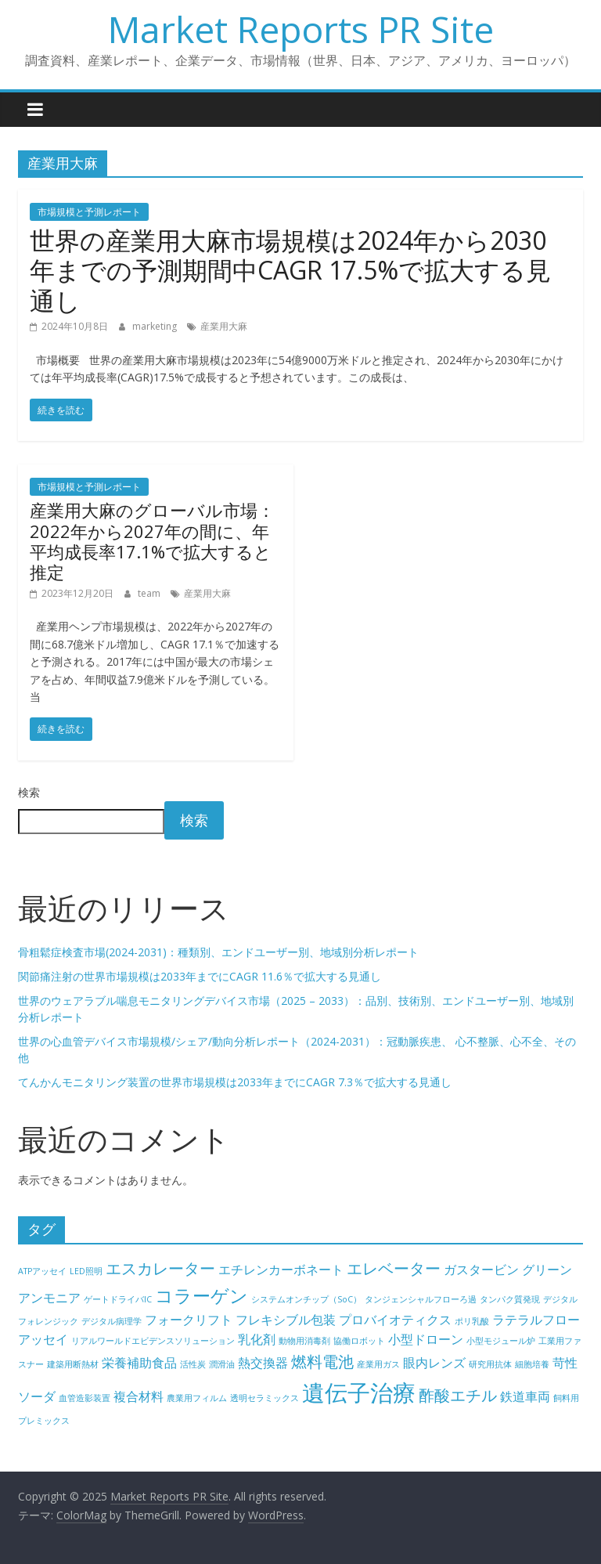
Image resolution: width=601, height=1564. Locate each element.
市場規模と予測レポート (89, 212)
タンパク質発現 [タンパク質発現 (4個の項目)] (510, 1299)
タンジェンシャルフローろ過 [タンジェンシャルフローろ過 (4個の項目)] (421, 1299)
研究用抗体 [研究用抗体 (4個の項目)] (490, 1364)
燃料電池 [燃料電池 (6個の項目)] (322, 1361)
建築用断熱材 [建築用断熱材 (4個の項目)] (73, 1364)
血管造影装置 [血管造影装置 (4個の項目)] (84, 1397)
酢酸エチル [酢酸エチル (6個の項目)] (458, 1395)
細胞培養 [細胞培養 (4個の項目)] (532, 1364)
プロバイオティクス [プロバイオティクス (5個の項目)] (395, 1319)
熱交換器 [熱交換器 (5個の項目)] (263, 1362)
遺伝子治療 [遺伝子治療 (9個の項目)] (359, 1392)
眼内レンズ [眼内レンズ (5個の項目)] (434, 1362)
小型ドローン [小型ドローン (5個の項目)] (425, 1339)
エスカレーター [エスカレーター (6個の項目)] (160, 1268)
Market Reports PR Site (301, 29)
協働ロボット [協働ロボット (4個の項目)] (359, 1340)
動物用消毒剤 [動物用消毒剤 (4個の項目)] (304, 1340)
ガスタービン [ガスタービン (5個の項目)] (481, 1269)
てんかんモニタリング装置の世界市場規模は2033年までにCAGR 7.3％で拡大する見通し (235, 1082)
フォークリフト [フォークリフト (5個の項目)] (188, 1319)
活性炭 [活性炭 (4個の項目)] (193, 1364)
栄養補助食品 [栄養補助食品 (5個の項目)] (139, 1362)
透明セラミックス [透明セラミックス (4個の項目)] (264, 1397)
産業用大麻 (223, 326)
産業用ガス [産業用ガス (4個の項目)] (378, 1364)
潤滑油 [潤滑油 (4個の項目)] (222, 1364)
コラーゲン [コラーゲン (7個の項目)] (201, 1295)
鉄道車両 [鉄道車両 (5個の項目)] (525, 1396)
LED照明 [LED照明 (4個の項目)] (86, 1271)
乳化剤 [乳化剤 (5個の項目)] (256, 1339)
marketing (155, 326)
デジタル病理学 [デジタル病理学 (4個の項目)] (111, 1321)
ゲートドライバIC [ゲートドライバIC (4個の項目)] (118, 1299)
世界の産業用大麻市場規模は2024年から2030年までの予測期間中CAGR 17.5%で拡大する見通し (290, 270)
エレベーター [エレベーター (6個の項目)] (394, 1268)
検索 (29, 792)
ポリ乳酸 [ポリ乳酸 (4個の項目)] (472, 1321)
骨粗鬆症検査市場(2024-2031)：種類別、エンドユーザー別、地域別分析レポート (218, 952)
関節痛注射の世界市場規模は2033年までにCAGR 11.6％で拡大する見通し (199, 976)
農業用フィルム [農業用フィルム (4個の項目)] (197, 1397)
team (150, 593)
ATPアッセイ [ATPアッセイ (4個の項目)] (42, 1271)
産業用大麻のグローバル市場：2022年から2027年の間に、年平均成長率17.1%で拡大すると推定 (152, 540)
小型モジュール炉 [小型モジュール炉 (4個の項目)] (500, 1340)
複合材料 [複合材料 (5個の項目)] (138, 1396)
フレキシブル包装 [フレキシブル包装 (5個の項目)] (286, 1319)
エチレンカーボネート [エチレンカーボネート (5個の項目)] (281, 1269)
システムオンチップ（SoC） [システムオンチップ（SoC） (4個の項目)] (306, 1299)
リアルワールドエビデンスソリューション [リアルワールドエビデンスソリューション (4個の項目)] (153, 1340)
